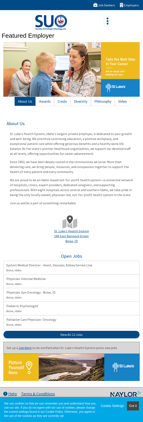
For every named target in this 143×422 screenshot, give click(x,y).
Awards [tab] (45, 101)
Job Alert (25, 348)
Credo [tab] (62, 101)
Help (10, 393)
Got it (133, 406)
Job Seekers (104, 5)
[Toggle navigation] (107, 21)
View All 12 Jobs (71, 335)
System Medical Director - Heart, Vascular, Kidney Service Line (49, 267)
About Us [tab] (25, 101)
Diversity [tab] (80, 101)
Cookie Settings (112, 406)
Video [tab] (122, 101)
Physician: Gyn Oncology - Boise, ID (30, 294)
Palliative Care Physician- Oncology (31, 322)
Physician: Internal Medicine (26, 281)
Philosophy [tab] (102, 101)
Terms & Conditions (38, 393)
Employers (129, 5)
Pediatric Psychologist (22, 308)
